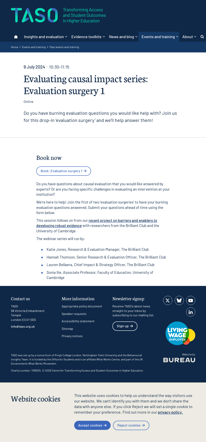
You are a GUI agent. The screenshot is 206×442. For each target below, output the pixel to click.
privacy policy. (170, 412)
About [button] (189, 36)
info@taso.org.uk (23, 326)
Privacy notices (72, 336)
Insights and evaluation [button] (45, 36)
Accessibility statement (78, 321)
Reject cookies (131, 425)
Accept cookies (92, 425)
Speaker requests (74, 314)
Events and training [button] (160, 36)
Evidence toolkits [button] (88, 36)
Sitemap (67, 328)
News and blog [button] (123, 36)
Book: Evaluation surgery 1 (64, 171)
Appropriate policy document (82, 306)
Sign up (125, 326)
